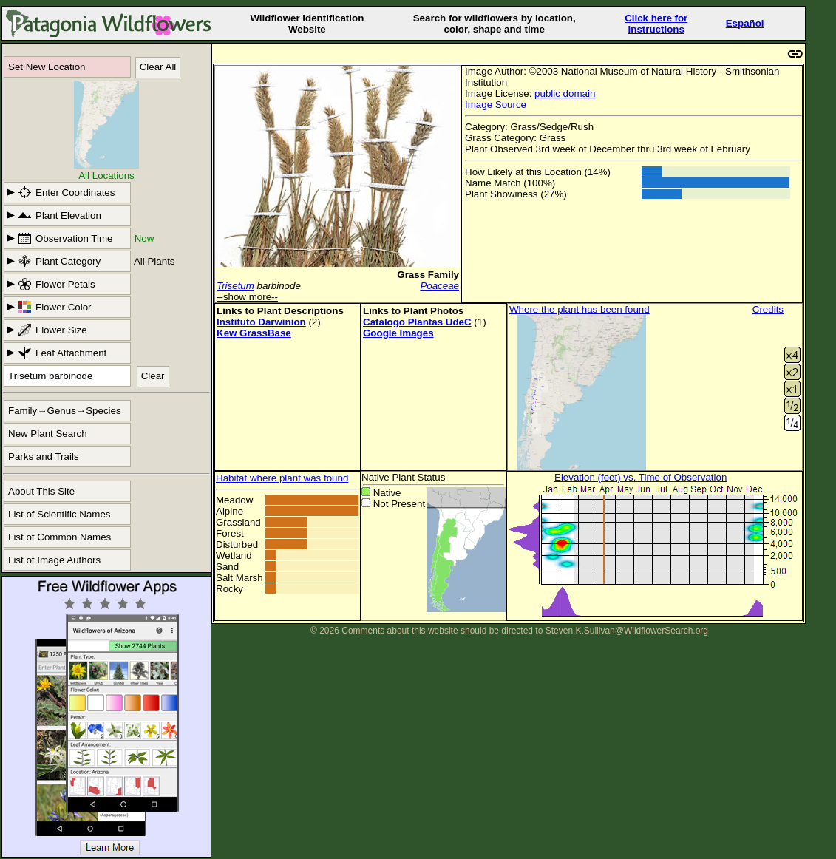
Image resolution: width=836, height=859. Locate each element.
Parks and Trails (43, 456)
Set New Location (46, 66)
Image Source (495, 104)
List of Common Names (59, 537)
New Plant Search (47, 433)
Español (745, 23)
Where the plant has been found (579, 309)
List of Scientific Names (59, 514)
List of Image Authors (54, 560)
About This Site (41, 491)
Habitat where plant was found (282, 477)
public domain (564, 93)
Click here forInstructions (656, 24)
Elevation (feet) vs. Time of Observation (640, 477)
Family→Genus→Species (64, 410)
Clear (153, 375)
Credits (768, 309)
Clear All (158, 66)
